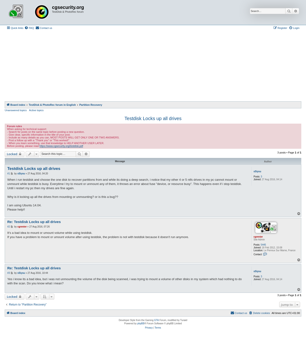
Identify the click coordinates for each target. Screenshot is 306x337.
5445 (263, 244)
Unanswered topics (16, 110)
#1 (8, 173)
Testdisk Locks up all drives (152, 118)
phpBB (140, 323)
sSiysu (257, 171)
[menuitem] (29, 28)
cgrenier (258, 236)
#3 (8, 273)
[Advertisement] (153, 66)
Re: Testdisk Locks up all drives (34, 222)
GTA (156, 320)
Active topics (36, 110)
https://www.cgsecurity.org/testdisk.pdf (61, 146)
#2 (8, 226)
